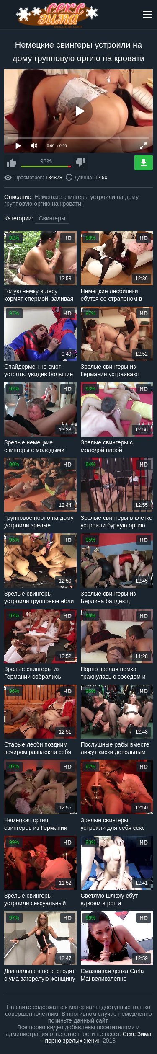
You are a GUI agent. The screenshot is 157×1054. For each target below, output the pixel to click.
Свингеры (52, 218)
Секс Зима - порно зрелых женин (96, 1037)
